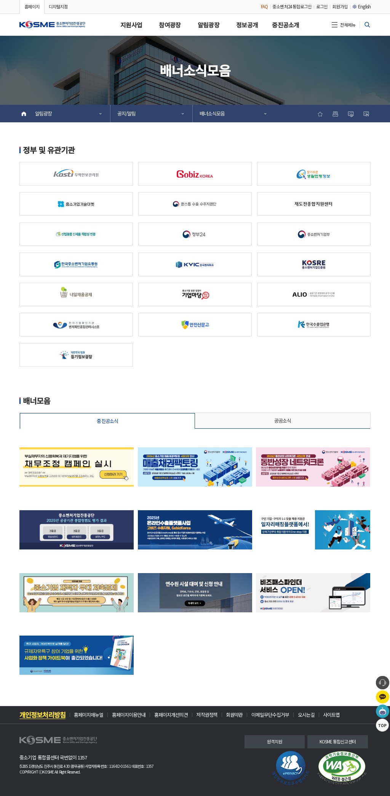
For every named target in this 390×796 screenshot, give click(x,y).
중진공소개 (285, 25)
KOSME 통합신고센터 (338, 741)
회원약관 (234, 715)
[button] (52, 25)
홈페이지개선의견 (171, 715)
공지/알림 (150, 113)
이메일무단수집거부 (270, 715)
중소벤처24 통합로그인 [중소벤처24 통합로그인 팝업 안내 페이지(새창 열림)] (292, 6)
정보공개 (247, 25)
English (361, 6)
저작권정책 (206, 715)
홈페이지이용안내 (129, 715)
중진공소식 (107, 420)
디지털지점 (58, 6)
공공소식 (282, 420)
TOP (382, 753)
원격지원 (274, 741)
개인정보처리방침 (42, 715)
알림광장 (208, 25)
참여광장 (170, 25)
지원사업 (131, 25)
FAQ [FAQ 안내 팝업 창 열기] (264, 6)
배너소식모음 (233, 113)
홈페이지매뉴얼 (88, 715)
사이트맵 (331, 715)
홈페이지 (32, 6)
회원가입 (340, 6)
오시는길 (306, 715)
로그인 (322, 6)
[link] (290, 768)
